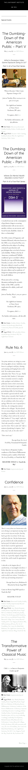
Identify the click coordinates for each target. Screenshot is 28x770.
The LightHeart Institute (14, 2)
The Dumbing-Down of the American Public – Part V (14, 40)
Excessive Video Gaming (18, 134)
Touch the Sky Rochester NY (15, 733)
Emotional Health (16, 601)
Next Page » (23, 743)
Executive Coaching (14, 711)
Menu (15, 7)
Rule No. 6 (14, 347)
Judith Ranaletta (20, 615)
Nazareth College (19, 722)
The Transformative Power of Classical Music (14, 648)
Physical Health (13, 328)
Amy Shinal (14, 608)
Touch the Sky (21, 631)
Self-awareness (5, 624)
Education (14, 127)
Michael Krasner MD (19, 617)
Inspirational (14, 469)
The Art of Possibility (10, 726)
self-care (12, 624)
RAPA (3, 724)
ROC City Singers (11, 622)
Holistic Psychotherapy (8, 325)
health (3, 136)
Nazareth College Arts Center (10, 619)
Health (8, 129)
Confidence (14, 482)
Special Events (10, 606)
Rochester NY (10, 136)
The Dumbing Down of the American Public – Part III (14, 155)
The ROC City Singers (13, 731)
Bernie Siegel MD (11, 610)
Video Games (11, 138)
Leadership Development (15, 717)
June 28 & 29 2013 (6, 617)
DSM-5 (13, 332)
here (19, 115)
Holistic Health (15, 129)
